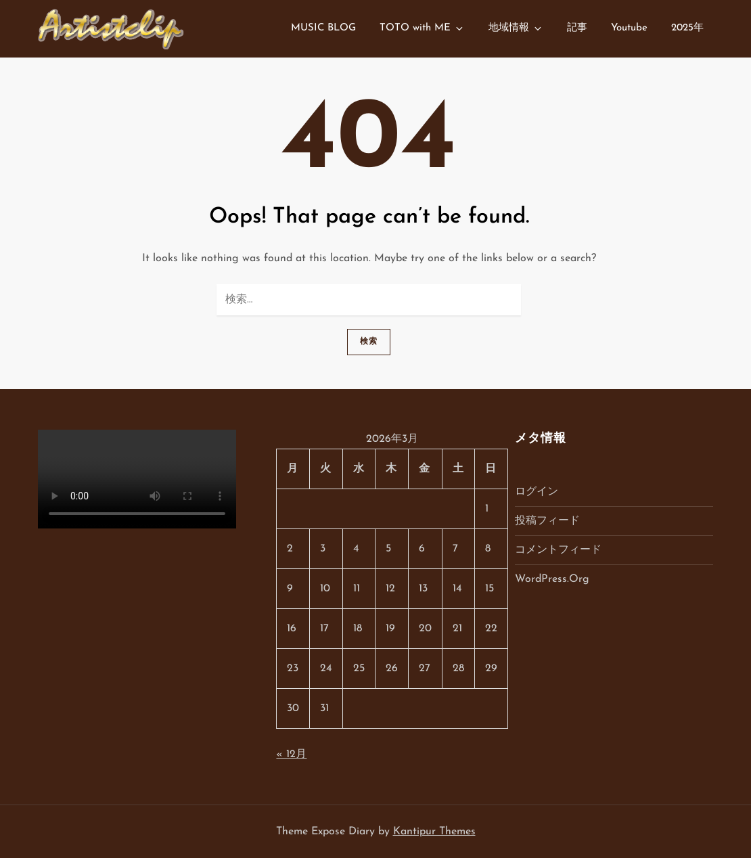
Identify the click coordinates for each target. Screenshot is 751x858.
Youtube (629, 28)
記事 (577, 28)
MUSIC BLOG (323, 28)
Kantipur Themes (434, 831)
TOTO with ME (422, 28)
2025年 (687, 28)
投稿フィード (547, 521)
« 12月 (291, 754)
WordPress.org (552, 579)
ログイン (536, 492)
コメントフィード (558, 550)
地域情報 (515, 28)
